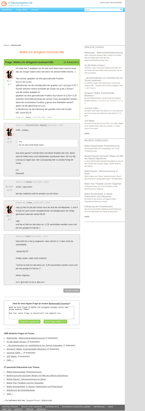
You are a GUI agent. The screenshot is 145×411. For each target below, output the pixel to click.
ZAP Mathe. (12, 356)
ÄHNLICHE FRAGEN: (94, 47)
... (88, 133)
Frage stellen (22, 10)
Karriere (35, 10)
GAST (28, 236)
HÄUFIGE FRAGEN (10, 407)
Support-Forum (33, 400)
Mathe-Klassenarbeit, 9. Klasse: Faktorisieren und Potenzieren (35, 387)
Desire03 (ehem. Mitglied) (36, 125)
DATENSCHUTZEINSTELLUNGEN (76, 407)
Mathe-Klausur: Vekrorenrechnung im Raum (26, 379)
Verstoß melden (72, 290)
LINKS (110, 407)
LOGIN (102, 3)
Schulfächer (7, 10)
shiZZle (29, 182)
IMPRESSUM (99, 407)
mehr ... (10, 360)
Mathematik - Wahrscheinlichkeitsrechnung (26, 338)
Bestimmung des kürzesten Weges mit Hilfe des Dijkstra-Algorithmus (37, 376)
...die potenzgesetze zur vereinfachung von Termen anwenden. (35, 345)
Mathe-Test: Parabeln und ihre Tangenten (25, 383)
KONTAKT (18, 409)
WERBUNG (41, 409)
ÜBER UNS (6, 409)
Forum (6, 45)
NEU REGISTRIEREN (114, 3)
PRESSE (29, 409)
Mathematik (47, 400)
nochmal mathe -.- (15, 353)
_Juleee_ (28, 117)
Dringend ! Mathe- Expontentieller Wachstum (27, 349)
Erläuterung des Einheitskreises (21, 390)
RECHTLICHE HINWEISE (31, 407)
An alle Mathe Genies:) (17, 342)
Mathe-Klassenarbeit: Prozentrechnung (24, 372)
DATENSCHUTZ (52, 407)
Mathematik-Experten (59, 303)
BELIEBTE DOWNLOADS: (96, 140)
